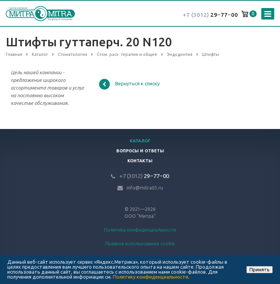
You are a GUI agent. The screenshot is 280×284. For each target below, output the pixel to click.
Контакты (140, 160)
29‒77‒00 (210, 14)
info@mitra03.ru (145, 187)
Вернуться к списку (129, 84)
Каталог (140, 141)
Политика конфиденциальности (140, 229)
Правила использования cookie (140, 243)
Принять (259, 269)
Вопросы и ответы (140, 151)
